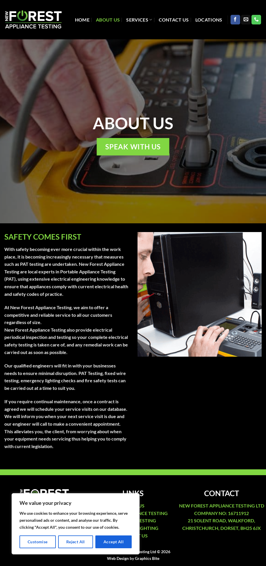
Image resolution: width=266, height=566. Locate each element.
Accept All (113, 541)
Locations (208, 19)
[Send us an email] (246, 20)
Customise (38, 541)
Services (139, 20)
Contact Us (174, 19)
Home (82, 19)
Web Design (118, 558)
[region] (76, 523)
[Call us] (256, 20)
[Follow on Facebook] (235, 20)
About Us (108, 19)
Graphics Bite (147, 558)
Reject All (75, 541)
